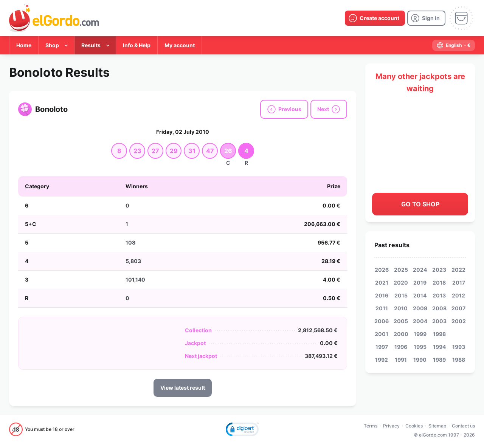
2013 (439, 295)
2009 (420, 308)
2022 (458, 269)
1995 (420, 347)
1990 (420, 359)
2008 (439, 308)
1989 (439, 359)
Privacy (391, 426)
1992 (381, 359)
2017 (458, 282)
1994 (439, 347)
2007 (458, 308)
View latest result (182, 387)
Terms (370, 426)
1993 (458, 347)
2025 (401, 269)
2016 (381, 295)
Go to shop (420, 204)
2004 (420, 321)
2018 (439, 282)
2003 (439, 321)
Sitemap (437, 426)
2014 (420, 295)
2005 (401, 321)
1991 (401, 359)
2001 (381, 334)
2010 (401, 308)
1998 (439, 334)
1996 (400, 347)
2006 (381, 321)
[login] (426, 18)
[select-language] (453, 45)
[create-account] (375, 18)
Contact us (463, 426)
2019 (420, 282)
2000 (401, 334)
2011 (381, 308)
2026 (382, 269)
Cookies (414, 426)
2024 (420, 269)
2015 (401, 295)
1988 (458, 359)
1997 (381, 347)
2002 (458, 321)
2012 (458, 295)
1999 (420, 334)
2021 (381, 282)
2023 (439, 269)
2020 (401, 282)
